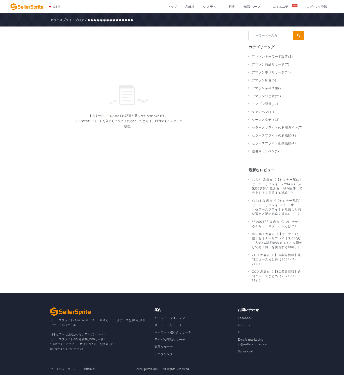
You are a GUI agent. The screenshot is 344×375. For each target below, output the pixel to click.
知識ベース (252, 7)
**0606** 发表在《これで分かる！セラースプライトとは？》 (275, 224)
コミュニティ (285, 6)
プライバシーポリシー (64, 369)
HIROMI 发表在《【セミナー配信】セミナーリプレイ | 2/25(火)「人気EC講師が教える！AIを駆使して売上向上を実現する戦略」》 (277, 240)
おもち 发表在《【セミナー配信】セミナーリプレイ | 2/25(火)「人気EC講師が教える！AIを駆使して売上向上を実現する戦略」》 (277, 186)
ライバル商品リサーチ (169, 339)
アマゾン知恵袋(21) (266, 96)
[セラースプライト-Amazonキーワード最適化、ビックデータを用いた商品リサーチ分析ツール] (27, 6)
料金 (232, 6)
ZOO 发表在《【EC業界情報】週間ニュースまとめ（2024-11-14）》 (276, 276)
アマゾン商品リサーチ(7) (270, 64)
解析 (189, 6)
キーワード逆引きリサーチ (172, 332)
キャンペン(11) (263, 111)
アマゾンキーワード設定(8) (272, 56)
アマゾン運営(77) (265, 104)
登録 (324, 6)
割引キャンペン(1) (265, 151)
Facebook (245, 318)
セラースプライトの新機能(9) (274, 135)
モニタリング (163, 354)
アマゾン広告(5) (264, 80)
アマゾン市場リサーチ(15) (271, 72)
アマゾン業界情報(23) (268, 88)
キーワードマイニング (169, 318)
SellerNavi (245, 351)
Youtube (244, 325)
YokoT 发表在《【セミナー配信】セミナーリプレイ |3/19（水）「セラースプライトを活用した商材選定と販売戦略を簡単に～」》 (277, 207)
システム (210, 7)
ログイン (312, 6)
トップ (172, 6)
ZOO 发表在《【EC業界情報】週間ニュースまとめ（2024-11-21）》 (276, 259)
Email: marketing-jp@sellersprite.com (253, 342)
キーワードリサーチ (168, 325)
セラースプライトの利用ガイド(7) (277, 127)
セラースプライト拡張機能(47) (275, 143)
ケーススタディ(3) (266, 119)
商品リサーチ (163, 346)
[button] (55, 7)
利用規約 (89, 369)
